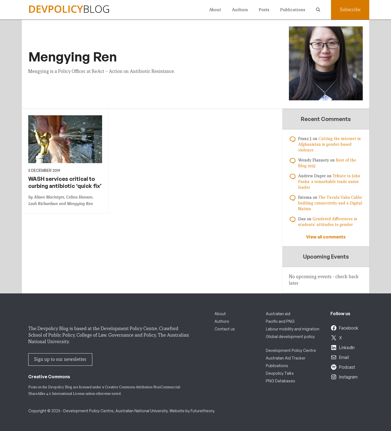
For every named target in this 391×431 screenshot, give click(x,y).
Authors (240, 9)
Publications (292, 9)
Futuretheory (202, 410)
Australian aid (278, 313)
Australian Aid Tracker (285, 358)
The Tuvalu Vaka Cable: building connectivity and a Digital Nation (330, 203)
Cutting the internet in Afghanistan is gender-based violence (329, 144)
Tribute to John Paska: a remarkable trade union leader (329, 181)
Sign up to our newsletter (60, 359)
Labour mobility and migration (292, 329)
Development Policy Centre (291, 350)
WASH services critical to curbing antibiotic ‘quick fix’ (65, 182)
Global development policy (290, 336)
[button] (318, 10)
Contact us (225, 329)
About (215, 9)
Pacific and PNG (280, 321)
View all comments (326, 237)
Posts (264, 9)
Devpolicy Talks (280, 373)
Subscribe (350, 10)
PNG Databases (280, 381)
